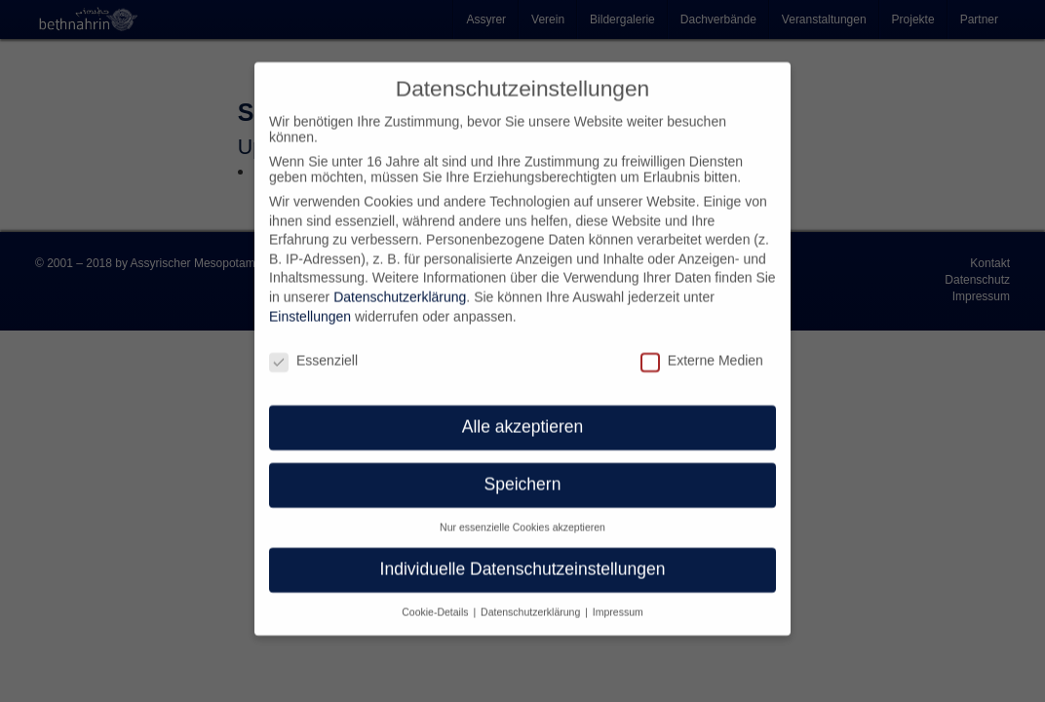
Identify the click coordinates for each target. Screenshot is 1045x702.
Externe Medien (701, 345)
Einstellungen (310, 302)
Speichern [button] (522, 470)
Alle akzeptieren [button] (523, 412)
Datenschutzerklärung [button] (532, 598)
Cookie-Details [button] (436, 598)
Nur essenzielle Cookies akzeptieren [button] (522, 513)
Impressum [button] (618, 598)
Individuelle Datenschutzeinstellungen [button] (523, 555)
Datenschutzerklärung (399, 283)
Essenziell (313, 345)
